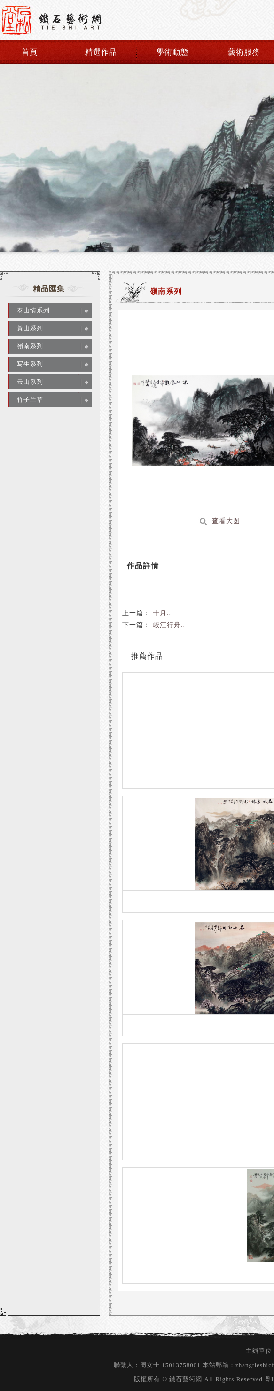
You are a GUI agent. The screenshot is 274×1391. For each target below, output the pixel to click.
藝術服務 (244, 52)
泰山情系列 (33, 310)
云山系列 (30, 381)
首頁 (30, 52)
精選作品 (101, 52)
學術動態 (172, 52)
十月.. (160, 613)
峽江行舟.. (167, 624)
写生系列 (30, 363)
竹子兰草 (30, 399)
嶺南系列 (30, 346)
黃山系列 (30, 328)
